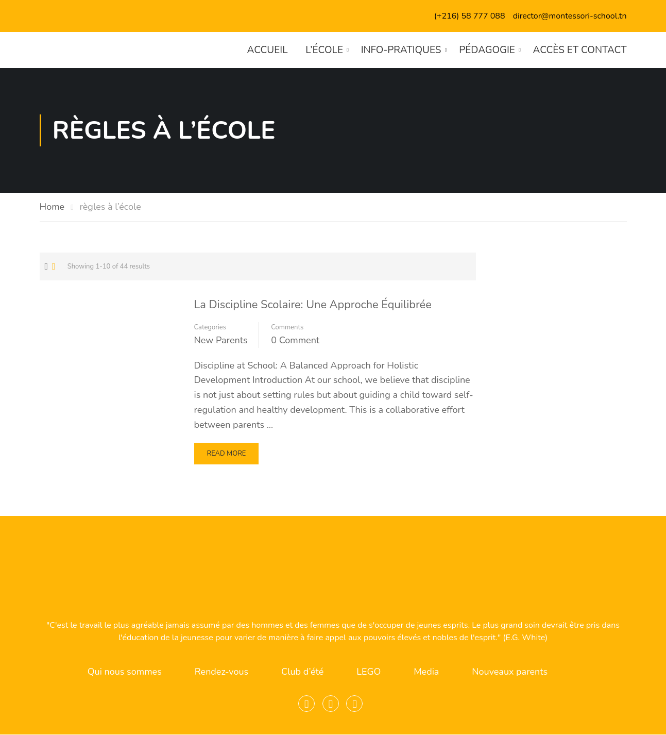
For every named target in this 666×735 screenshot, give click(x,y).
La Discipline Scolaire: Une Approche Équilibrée (314, 304)
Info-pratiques (401, 50)
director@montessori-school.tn (570, 16)
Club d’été (302, 672)
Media (426, 672)
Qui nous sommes (125, 672)
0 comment (295, 340)
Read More (226, 456)
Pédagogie (487, 50)
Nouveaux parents (510, 672)
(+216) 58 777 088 (469, 16)
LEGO (368, 672)
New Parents (221, 340)
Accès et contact (579, 50)
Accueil (267, 50)
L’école (324, 50)
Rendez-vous (221, 672)
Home (52, 207)
